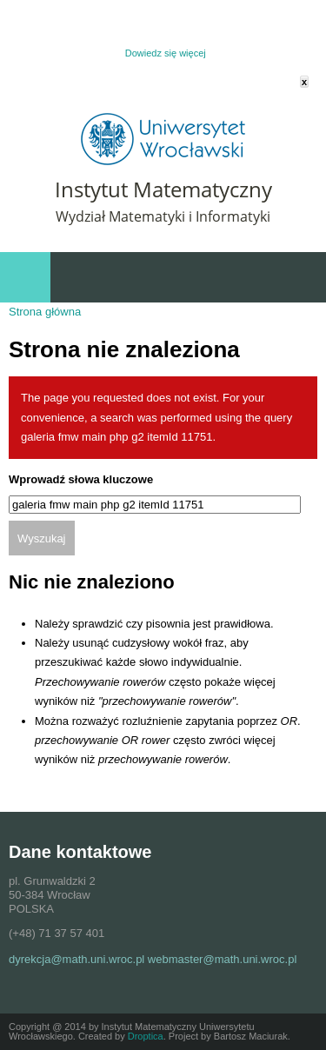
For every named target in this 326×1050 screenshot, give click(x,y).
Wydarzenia (292, 277)
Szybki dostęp (221, 277)
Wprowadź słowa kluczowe (81, 479)
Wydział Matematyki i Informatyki (163, 216)
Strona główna (45, 311)
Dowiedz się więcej (165, 53)
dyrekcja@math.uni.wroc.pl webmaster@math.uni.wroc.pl (152, 959)
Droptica (145, 1036)
